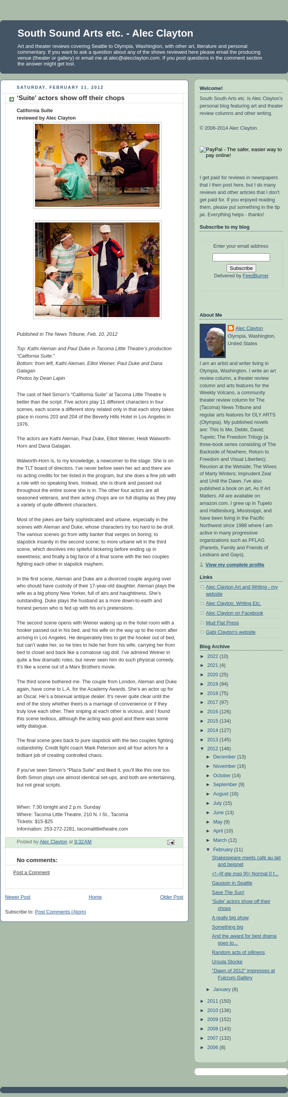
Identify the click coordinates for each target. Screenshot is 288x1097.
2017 (213, 702)
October (222, 775)
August (221, 794)
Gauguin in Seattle (232, 883)
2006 (213, 1047)
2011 (213, 1001)
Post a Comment (31, 872)
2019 (213, 684)
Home (95, 897)
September (226, 784)
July (218, 803)
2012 (213, 748)
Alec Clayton (249, 328)
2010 (213, 1010)
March (220, 840)
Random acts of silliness (238, 952)
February (223, 849)
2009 (213, 1019)
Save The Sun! (228, 892)
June (219, 812)
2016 (213, 711)
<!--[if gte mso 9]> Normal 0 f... (245, 874)
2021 (213, 665)
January (222, 989)
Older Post (171, 897)
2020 (213, 674)
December (225, 757)
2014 (213, 730)
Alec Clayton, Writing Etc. (233, 603)
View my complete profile (234, 565)
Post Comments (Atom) (60, 912)
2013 (213, 740)
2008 (213, 1029)
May (218, 822)
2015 (213, 721)
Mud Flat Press (222, 623)
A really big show (230, 918)
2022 (213, 656)
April (219, 831)
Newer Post (17, 897)
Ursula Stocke (227, 962)
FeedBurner (256, 276)
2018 (213, 693)
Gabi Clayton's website (231, 632)
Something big (228, 927)
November (225, 766)
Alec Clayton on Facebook (234, 613)
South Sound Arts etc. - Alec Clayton (105, 33)
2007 (213, 1038)
